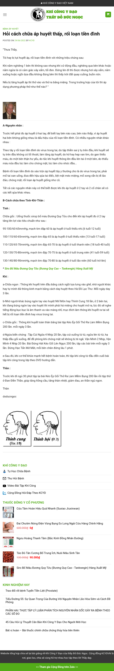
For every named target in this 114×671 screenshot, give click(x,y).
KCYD (31, 40)
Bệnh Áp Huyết (11, 29)
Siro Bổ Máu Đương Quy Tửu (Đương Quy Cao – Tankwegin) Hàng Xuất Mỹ (49, 268)
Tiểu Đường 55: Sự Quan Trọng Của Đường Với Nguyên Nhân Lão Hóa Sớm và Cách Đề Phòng (58, 601)
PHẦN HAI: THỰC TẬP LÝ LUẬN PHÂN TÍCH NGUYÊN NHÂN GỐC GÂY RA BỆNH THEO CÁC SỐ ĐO (58, 612)
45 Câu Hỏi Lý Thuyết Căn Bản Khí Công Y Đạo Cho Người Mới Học (46, 622)
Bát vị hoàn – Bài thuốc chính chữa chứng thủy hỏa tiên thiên (42, 630)
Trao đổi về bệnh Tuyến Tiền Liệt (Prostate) (32, 590)
